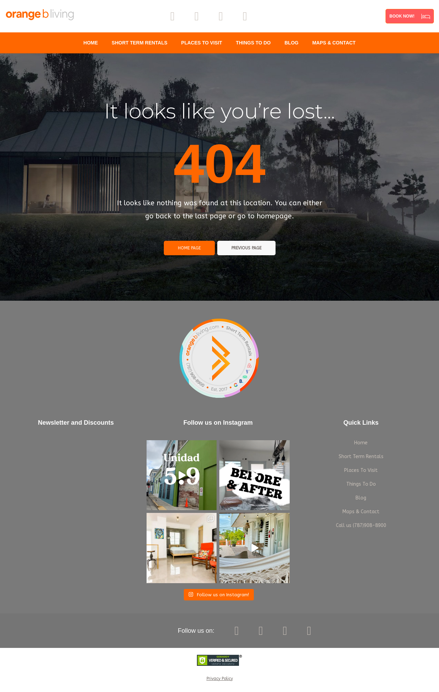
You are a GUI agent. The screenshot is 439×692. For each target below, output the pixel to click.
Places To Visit (201, 42)
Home (90, 42)
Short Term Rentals (140, 42)
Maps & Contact (334, 42)
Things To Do (253, 42)
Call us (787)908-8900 (361, 525)
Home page (189, 248)
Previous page (246, 248)
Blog (291, 42)
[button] (410, 16)
